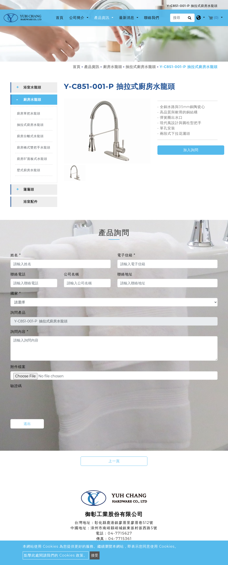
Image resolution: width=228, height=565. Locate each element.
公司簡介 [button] (77, 18)
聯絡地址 (124, 274)
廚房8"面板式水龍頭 (32, 159)
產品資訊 (91, 67)
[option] (107, 131)
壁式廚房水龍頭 (28, 170)
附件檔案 (18, 367)
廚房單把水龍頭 (28, 113)
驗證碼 (16, 386)
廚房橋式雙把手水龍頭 (33, 147)
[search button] (189, 19)
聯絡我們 (151, 18)
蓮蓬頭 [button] (28, 189)
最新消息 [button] (127, 18)
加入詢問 (190, 150)
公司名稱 (71, 274)
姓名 (15, 255)
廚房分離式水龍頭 (30, 136)
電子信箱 (126, 255)
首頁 (60, 17)
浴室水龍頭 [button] (32, 87)
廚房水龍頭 (112, 67)
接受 (94, 555)
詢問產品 (18, 312)
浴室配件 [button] (30, 201)
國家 (15, 293)
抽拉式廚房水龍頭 (141, 67)
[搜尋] (182, 18)
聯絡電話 (18, 274)
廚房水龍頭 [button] (32, 99)
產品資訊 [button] (102, 18)
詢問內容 (19, 332)
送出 (27, 424)
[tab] (33, 87)
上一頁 (114, 461)
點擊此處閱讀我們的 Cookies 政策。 (55, 555)
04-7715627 (120, 533)
